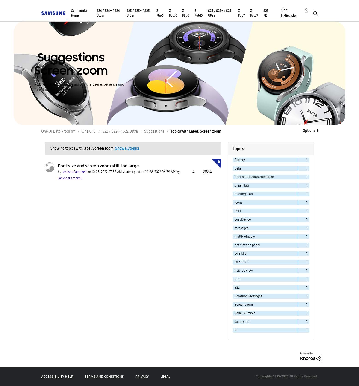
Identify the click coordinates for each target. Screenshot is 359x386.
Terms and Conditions (104, 377)
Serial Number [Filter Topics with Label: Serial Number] (245, 313)
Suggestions (154, 131)
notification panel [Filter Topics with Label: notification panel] (247, 245)
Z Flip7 (241, 13)
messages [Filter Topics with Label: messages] (241, 228)
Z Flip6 (160, 13)
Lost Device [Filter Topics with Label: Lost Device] (243, 220)
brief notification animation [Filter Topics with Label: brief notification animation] (254, 177)
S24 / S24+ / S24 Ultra (108, 13)
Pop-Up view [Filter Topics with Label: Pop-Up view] (244, 271)
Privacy (142, 377)
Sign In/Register (289, 13)
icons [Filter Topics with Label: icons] (238, 203)
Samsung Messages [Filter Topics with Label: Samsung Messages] (248, 296)
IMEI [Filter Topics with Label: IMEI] (238, 211)
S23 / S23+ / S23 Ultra (138, 13)
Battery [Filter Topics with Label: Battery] (240, 160)
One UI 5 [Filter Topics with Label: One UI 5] (241, 254)
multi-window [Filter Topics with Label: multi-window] (245, 237)
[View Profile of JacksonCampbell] (74, 172)
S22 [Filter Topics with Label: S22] (237, 288)
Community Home (79, 13)
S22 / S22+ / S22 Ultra (120, 131)
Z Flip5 (185, 13)
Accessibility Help (57, 377)
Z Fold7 (254, 13)
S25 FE (266, 13)
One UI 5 (89, 131)
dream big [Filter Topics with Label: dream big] (242, 185)
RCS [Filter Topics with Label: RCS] (237, 279)
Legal (165, 377)
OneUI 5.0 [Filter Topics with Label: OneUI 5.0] (241, 262)
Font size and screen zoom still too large (98, 166)
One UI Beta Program (58, 131)
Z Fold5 (199, 13)
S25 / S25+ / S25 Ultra (219, 13)
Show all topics (127, 148)
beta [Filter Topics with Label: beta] (238, 168)
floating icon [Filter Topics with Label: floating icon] (244, 194)
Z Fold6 (173, 13)
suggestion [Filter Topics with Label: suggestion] (242, 322)
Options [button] (309, 130)
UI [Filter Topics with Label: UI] (236, 330)
